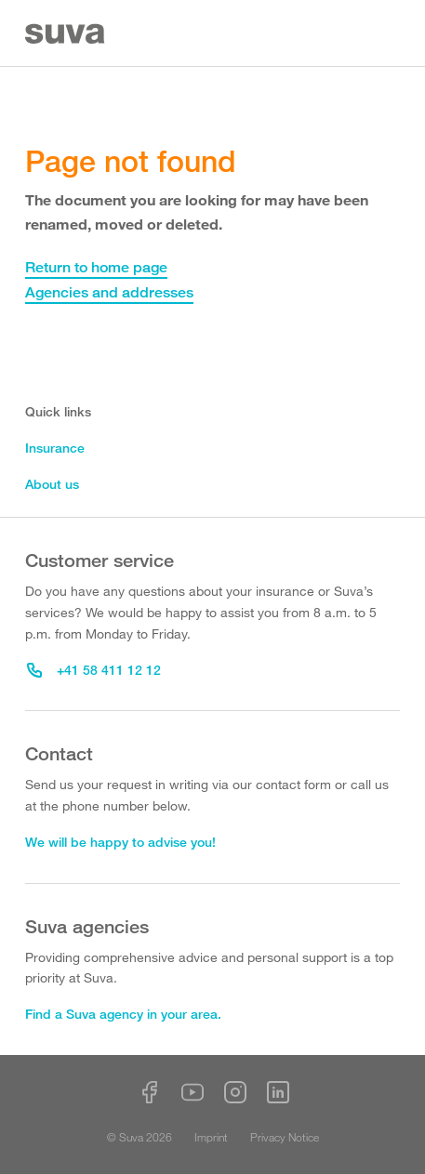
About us (52, 484)
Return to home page (96, 267)
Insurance (55, 447)
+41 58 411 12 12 (94, 670)
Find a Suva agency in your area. (123, 1014)
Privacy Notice (284, 1136)
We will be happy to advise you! (120, 842)
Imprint (211, 1136)
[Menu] (389, 33)
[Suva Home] (66, 34)
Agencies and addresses (109, 292)
